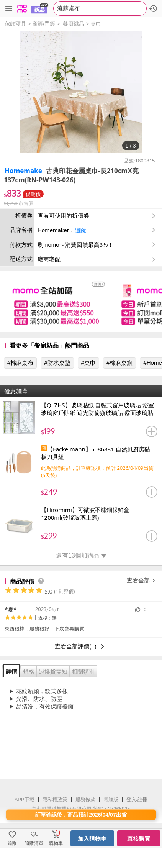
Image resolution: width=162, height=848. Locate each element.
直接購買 (138, 838)
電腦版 (110, 799)
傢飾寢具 (15, 24)
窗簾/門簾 (43, 24)
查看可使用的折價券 (97, 215)
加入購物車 (92, 838)
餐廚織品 (73, 24)
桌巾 (95, 24)
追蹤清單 (34, 843)
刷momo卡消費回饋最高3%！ (75, 244)
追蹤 (80, 230)
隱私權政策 (55, 799)
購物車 (56, 843)
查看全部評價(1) (81, 646)
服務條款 (85, 799)
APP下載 (24, 799)
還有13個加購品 (81, 555)
